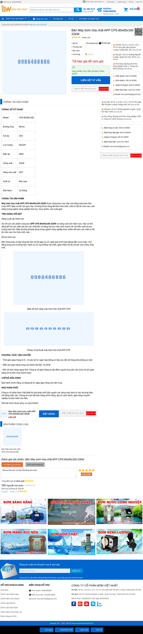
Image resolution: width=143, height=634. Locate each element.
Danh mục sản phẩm (15, 18)
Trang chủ (5, 25)
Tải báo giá (104, 43)
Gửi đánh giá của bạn (12, 465)
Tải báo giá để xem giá (87, 61)
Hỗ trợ (131, 2)
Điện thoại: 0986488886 (10, 2)
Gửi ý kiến (86, 474)
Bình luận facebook (35, 465)
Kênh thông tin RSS (8, 616)
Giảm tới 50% (89, 10)
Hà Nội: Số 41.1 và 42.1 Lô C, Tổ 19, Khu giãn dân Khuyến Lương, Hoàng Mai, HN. (127, 47)
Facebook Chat (64, 630)
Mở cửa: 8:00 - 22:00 (113, 11)
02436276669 (49, 595)
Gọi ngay (46, 630)
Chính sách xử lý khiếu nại (11, 612)
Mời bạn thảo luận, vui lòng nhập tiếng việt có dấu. (39, 473)
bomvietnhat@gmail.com (131, 94)
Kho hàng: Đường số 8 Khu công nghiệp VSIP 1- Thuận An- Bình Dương (125, 66)
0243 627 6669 (134, 90)
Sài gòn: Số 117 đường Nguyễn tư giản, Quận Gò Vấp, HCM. (127, 57)
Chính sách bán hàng (94, 2)
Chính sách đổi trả (8, 603)
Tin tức (71, 19)
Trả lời (4, 492)
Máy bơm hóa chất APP (38, 25)
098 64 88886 (131, 76)
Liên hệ (139, 2)
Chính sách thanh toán (10, 594)
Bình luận (86, 37)
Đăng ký (76, 571)
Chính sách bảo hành (9, 608)
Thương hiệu (58, 19)
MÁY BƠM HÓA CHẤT (19, 25)
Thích (11, 492)
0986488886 (47, 590)
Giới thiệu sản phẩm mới (89, 19)
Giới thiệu (110, 2)
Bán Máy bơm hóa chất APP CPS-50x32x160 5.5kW (11, 452)
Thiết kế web (70, 623)
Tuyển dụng (121, 2)
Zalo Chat (82, 630)
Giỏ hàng (135, 9)
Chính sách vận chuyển (10, 599)
